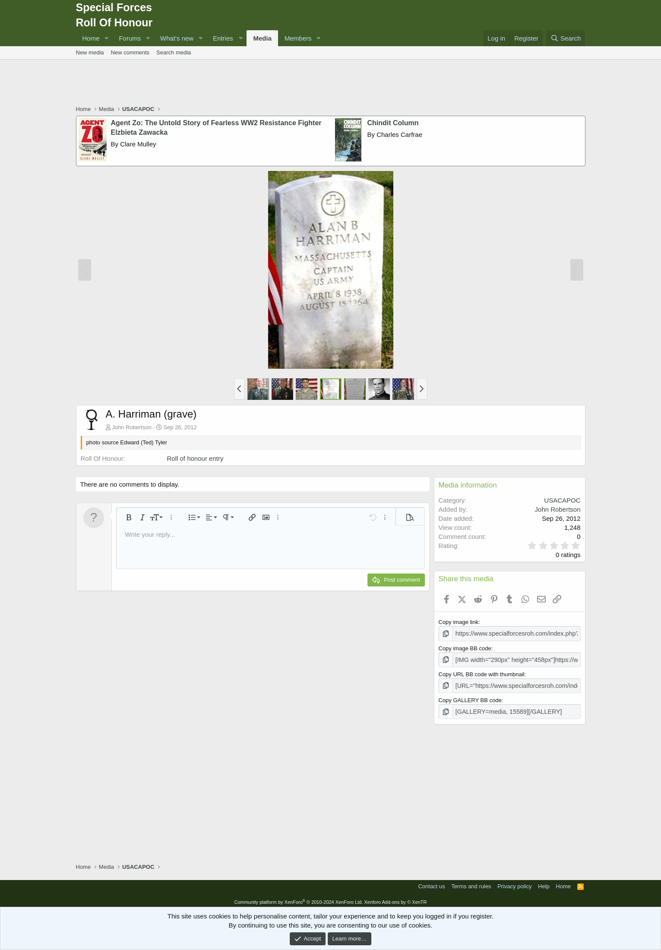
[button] (106, 38)
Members (298, 38)
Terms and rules (471, 883)
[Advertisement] (331, 83)
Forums (130, 38)
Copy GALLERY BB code (470, 697)
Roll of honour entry (195, 458)
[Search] (565, 38)
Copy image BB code (465, 647)
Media (262, 38)
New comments (130, 52)
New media (90, 52)
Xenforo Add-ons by (395, 898)
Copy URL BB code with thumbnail (482, 672)
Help (544, 883)
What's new (176, 38)
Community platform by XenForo (298, 898)
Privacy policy (514, 883)
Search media (173, 52)
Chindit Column (393, 123)
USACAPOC (562, 500)
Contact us (431, 883)
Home (91, 38)
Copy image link (459, 622)
